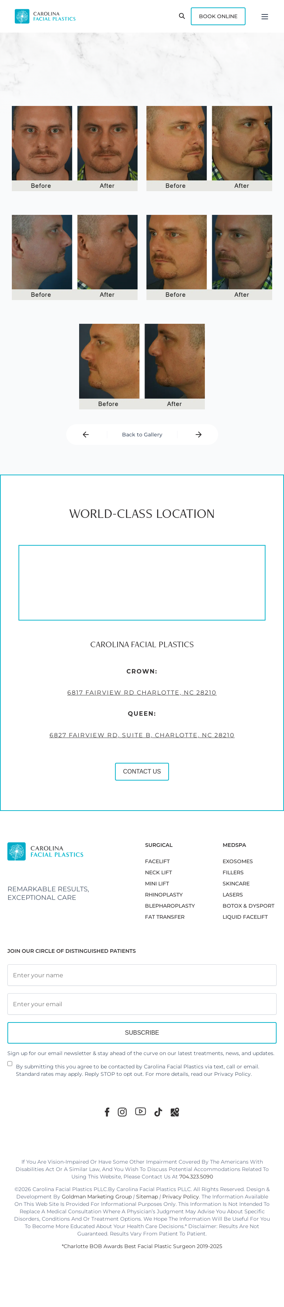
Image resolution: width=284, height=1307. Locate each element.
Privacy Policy (232, 1074)
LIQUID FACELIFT (245, 917)
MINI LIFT (157, 883)
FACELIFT (157, 861)
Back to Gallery (142, 434)
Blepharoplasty (170, 905)
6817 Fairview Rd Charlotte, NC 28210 (137, 701)
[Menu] (264, 16)
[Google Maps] (174, 1112)
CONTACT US (137, 780)
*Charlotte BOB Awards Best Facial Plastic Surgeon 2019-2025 (142, 1246)
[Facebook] (107, 1112)
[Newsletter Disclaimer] (9, 1066)
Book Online (218, 16)
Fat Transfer (165, 917)
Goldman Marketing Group (97, 1196)
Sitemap (147, 1196)
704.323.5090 (196, 1176)
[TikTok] (158, 1112)
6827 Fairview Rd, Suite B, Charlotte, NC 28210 (137, 744)
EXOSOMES (238, 861)
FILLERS (233, 872)
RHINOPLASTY (164, 894)
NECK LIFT (158, 872)
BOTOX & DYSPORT (248, 905)
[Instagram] (122, 1112)
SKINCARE (236, 883)
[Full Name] (142, 975)
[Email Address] (142, 1004)
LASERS (233, 894)
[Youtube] (140, 1111)
